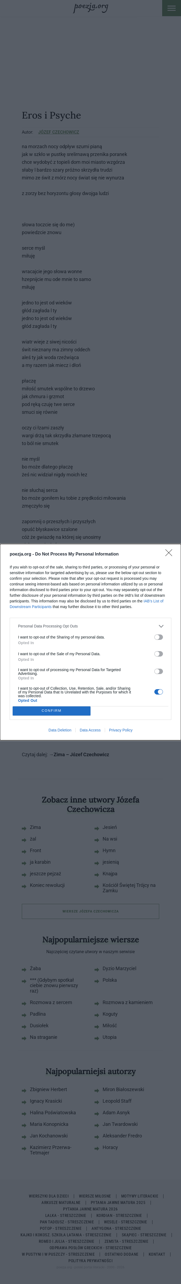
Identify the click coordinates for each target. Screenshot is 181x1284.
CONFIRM (51, 711)
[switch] (158, 637)
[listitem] (90, 626)
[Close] (170, 554)
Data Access (90, 730)
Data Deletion (59, 730)
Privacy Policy (121, 730)
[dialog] (90, 642)
